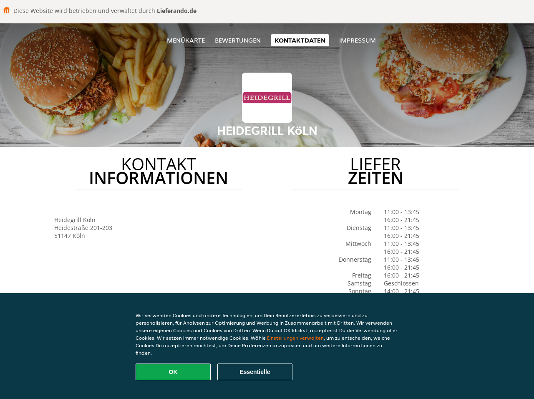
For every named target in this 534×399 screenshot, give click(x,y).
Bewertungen (238, 40)
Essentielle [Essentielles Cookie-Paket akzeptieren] (254, 372)
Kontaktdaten (300, 40)
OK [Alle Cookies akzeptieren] (173, 372)
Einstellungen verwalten (295, 338)
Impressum (357, 40)
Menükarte (186, 40)
